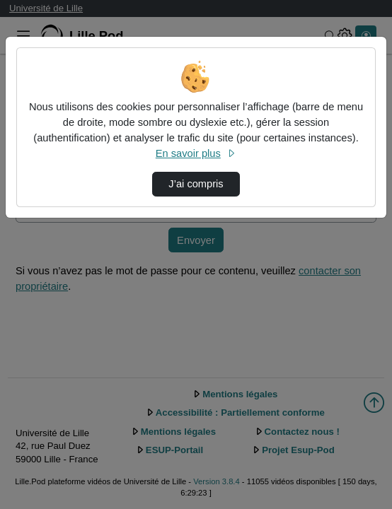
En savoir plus (196, 153)
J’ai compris (195, 183)
